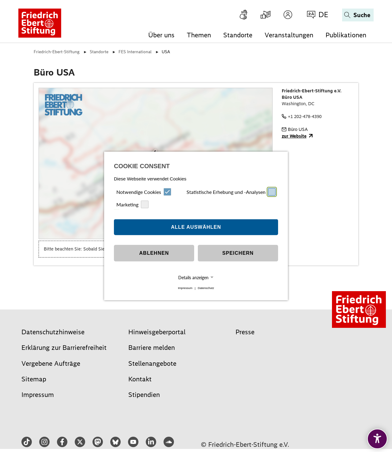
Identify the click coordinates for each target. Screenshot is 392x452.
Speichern (238, 253)
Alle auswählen (196, 227)
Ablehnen (154, 253)
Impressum (185, 288)
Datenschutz (206, 288)
